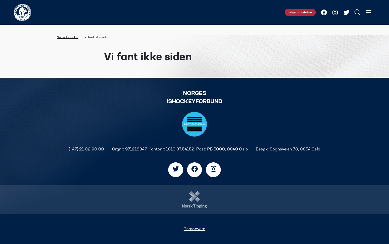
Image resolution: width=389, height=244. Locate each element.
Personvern (194, 229)
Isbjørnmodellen (300, 12)
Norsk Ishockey (68, 37)
